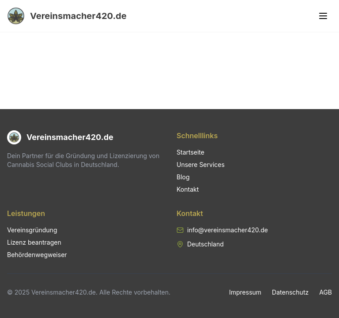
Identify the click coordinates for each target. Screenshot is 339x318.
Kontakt (188, 189)
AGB (325, 292)
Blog (183, 177)
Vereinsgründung (32, 230)
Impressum (245, 292)
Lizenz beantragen (34, 242)
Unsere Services (201, 164)
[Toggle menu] (323, 16)
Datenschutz (290, 292)
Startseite (190, 152)
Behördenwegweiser (37, 254)
